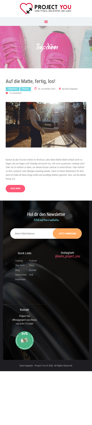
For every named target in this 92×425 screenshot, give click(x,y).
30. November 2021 (47, 88)
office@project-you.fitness (24, 319)
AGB (31, 274)
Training (19, 260)
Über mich (20, 265)
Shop (31, 265)
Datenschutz (21, 274)
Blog (17, 270)
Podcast (33, 260)
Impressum (20, 279)
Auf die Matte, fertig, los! (30, 81)
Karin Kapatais (70, 88)
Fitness (25, 88)
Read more (15, 188)
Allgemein (12, 88)
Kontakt (32, 270)
